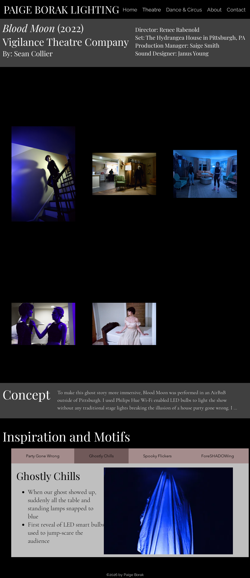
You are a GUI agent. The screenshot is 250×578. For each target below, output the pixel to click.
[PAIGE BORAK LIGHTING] (61, 9)
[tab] (42, 455)
